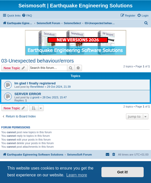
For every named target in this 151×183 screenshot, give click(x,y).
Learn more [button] (76, 175)
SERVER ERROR (27, 94)
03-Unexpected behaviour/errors (37, 61)
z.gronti (34, 97)
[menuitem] (27, 15)
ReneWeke (37, 86)
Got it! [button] (122, 172)
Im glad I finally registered (35, 83)
